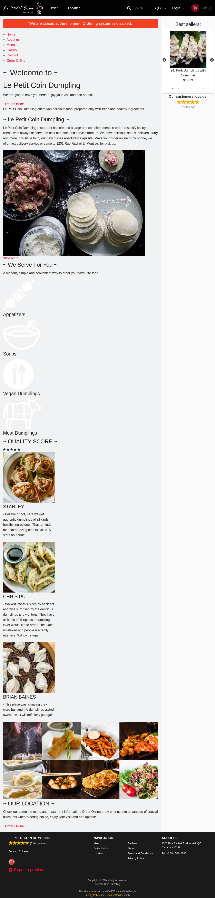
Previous (164, 60)
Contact (12, 55)
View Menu (11, 258)
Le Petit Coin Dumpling (29, 838)
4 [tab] (191, 89)
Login (176, 8)
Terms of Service (114, 895)
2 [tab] (179, 89)
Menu (11, 45)
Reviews (132, 843)
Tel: (174, 853)
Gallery (12, 50)
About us (13, 39)
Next (212, 60)
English (158, 8)
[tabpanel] (188, 60)
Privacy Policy (136, 858)
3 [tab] (185, 89)
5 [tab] (197, 89)
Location (74, 8)
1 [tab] (173, 89)
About (131, 848)
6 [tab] (203, 89)
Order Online (54, 11)
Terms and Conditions (140, 853)
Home (11, 34)
